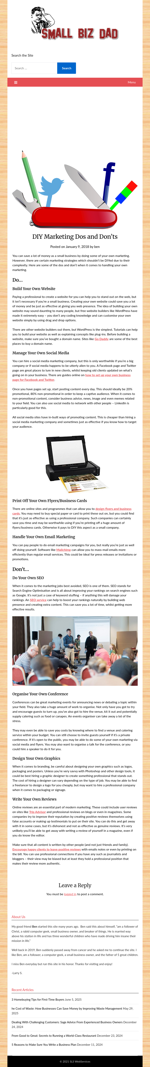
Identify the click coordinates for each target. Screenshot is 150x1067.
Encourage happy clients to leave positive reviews (46, 849)
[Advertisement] (75, 116)
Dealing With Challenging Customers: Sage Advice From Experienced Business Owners (67, 1022)
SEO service (38, 600)
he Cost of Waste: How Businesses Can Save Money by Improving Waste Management (67, 1008)
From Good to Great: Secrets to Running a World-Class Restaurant (54, 1035)
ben (97, 247)
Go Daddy (102, 339)
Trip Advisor (37, 812)
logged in (70, 894)
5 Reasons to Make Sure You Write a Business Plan (44, 1044)
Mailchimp (63, 549)
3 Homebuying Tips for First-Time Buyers (38, 999)
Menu (132, 82)
